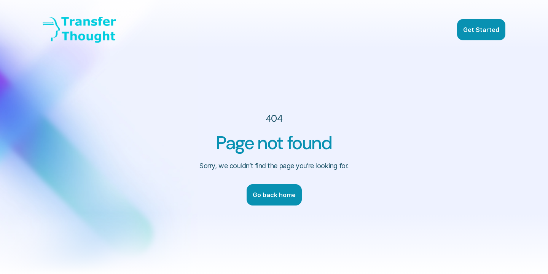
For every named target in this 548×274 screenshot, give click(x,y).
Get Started (481, 29)
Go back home (274, 195)
